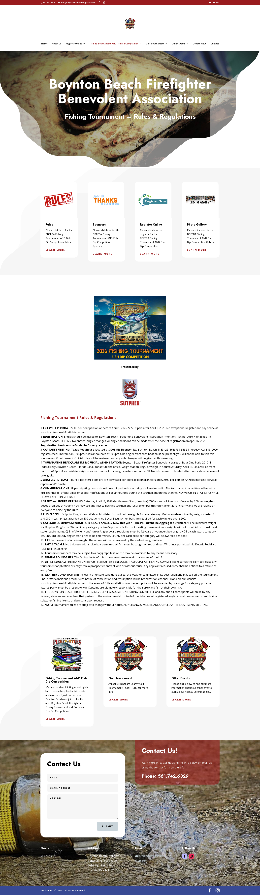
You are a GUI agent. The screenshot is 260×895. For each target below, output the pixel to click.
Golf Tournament (155, 43)
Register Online (74, 43)
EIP (50, 890)
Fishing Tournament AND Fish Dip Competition (114, 43)
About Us (56, 43)
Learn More (55, 249)
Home (44, 43)
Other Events (178, 43)
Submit (107, 826)
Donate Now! (199, 43)
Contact (215, 43)
